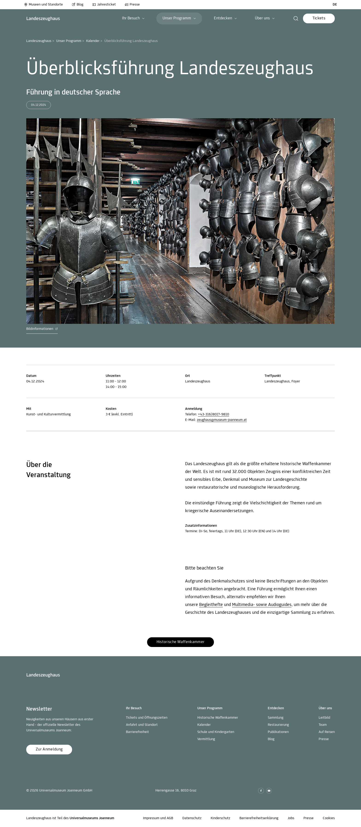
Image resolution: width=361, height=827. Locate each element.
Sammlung (275, 718)
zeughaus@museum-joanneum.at (222, 420)
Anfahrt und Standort (142, 725)
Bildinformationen (42, 329)
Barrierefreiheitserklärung (258, 818)
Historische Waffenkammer (217, 718)
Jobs (291, 818)
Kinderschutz (220, 818)
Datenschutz (191, 818)
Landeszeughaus (38, 41)
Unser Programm (68, 41)
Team (323, 725)
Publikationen (278, 732)
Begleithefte (211, 605)
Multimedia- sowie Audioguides (261, 605)
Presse (132, 4)
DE (335, 4)
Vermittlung (206, 739)
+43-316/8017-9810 (213, 414)
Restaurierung (278, 725)
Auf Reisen (327, 732)
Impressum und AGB (158, 818)
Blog (77, 4)
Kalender (92, 41)
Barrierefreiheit (137, 732)
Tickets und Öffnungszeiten (146, 718)
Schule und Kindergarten (215, 732)
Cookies (329, 818)
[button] (296, 18)
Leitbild (324, 718)
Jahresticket (104, 4)
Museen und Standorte (43, 4)
